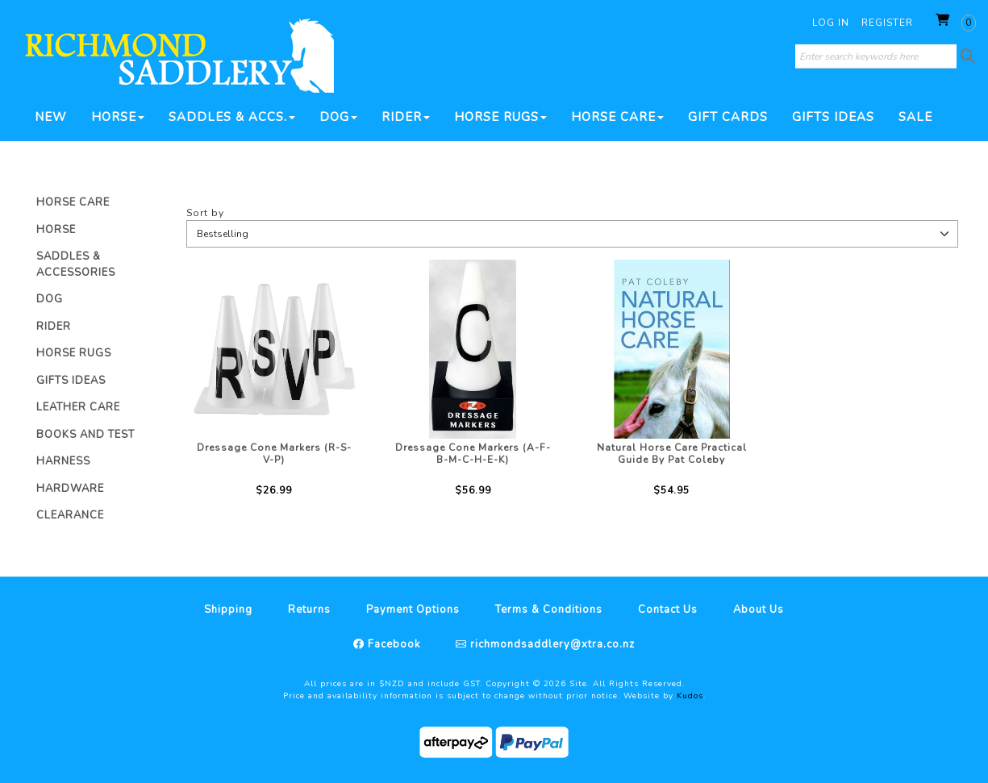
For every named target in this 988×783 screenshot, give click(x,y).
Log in (830, 22)
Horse (117, 117)
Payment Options (413, 609)
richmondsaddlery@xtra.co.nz (551, 644)
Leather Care (78, 407)
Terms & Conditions (548, 609)
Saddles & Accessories (75, 264)
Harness (63, 461)
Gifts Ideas (833, 117)
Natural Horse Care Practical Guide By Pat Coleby (672, 453)
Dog (338, 117)
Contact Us (668, 609)
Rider (405, 117)
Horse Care (617, 117)
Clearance (70, 515)
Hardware (70, 488)
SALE (915, 117)
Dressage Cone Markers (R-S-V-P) (274, 453)
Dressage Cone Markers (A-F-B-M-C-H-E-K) (473, 453)
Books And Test (85, 434)
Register (887, 22)
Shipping (228, 609)
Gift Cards (728, 117)
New (51, 117)
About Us (758, 609)
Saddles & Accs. (232, 117)
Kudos (690, 696)
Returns (309, 609)
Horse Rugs (500, 117)
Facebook (392, 644)
